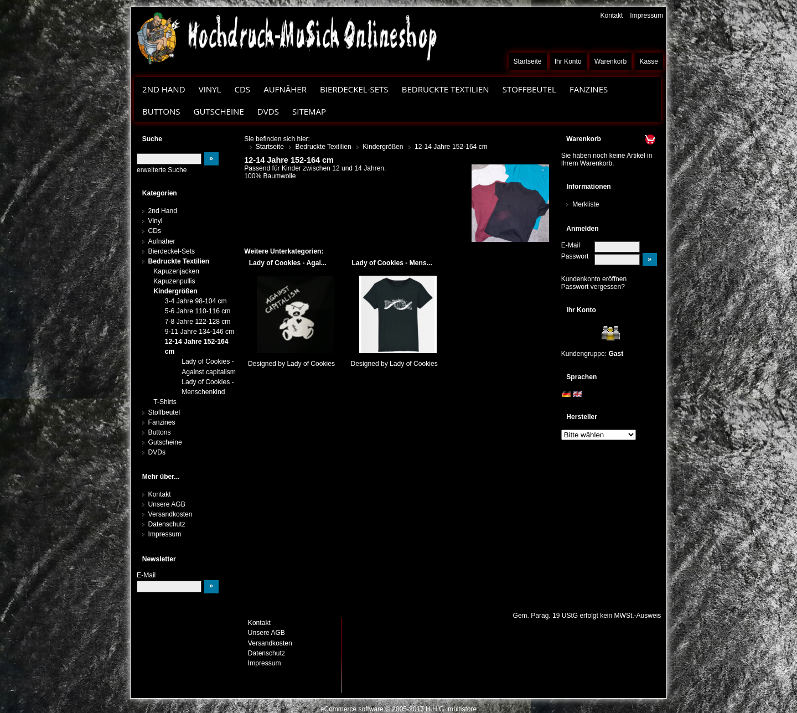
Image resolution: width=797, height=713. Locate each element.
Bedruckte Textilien (445, 89)
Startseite (528, 61)
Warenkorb (610, 61)
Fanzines (589, 89)
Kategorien (159, 193)
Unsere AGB (166, 504)
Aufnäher (285, 89)
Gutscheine (219, 111)
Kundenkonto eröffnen (594, 279)
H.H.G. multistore (451, 709)
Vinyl (210, 89)
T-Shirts (165, 402)
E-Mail (570, 245)
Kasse (648, 61)
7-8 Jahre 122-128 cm (198, 322)
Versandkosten (170, 514)
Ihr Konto (568, 61)
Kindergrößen (175, 291)
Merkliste (585, 204)
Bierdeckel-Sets (354, 89)
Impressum (646, 15)
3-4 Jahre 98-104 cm (196, 301)
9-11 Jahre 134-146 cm (199, 331)
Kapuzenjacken (176, 271)
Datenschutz (166, 524)
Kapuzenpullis (174, 281)
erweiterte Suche (162, 170)
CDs (242, 89)
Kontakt (611, 15)
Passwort (575, 256)
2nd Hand (163, 89)
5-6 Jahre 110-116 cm (198, 311)
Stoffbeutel (529, 89)
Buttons (161, 111)
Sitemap (309, 111)
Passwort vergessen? (593, 287)
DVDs (268, 111)
